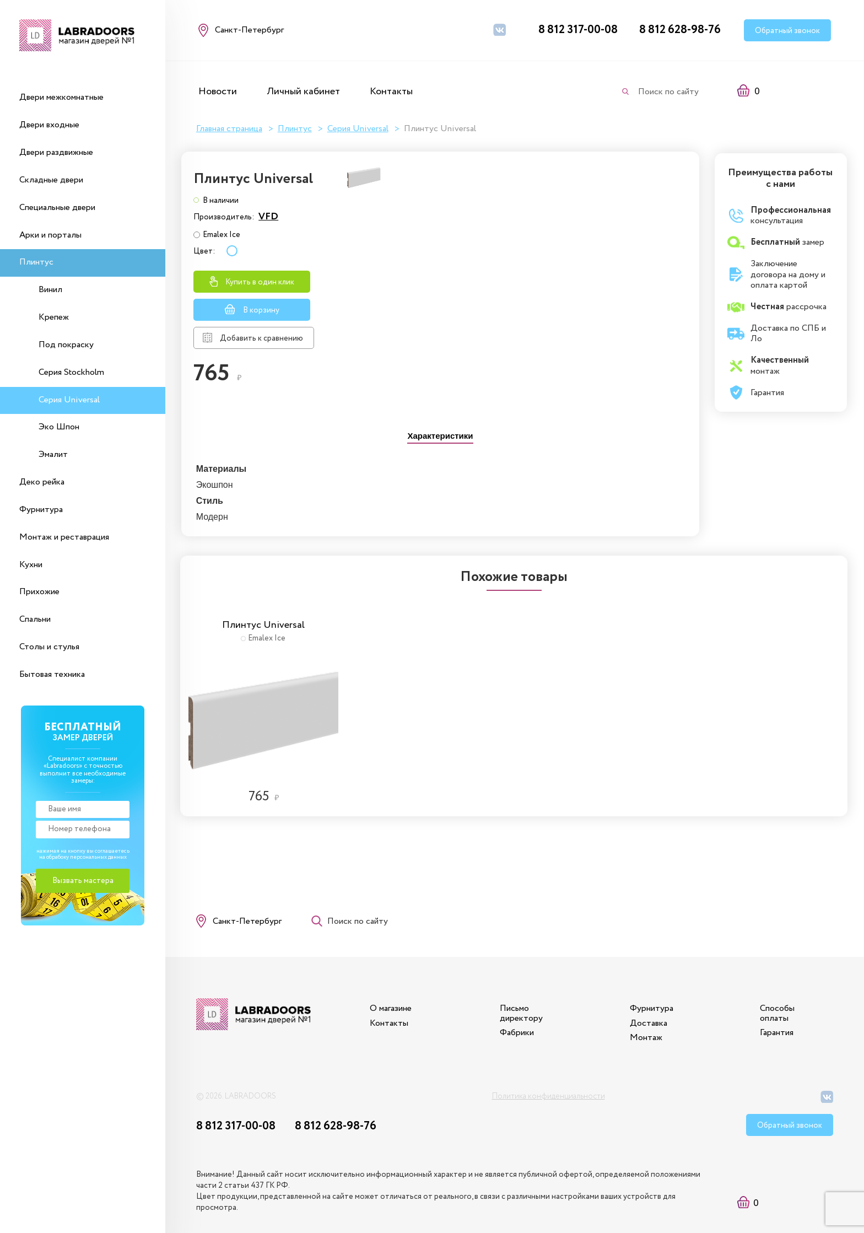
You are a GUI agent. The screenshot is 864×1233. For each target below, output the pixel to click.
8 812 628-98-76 (680, 30)
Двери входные (49, 125)
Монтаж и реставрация (64, 537)
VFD (608, 207)
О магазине (386, 978)
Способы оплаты (777, 983)
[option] (265, 664)
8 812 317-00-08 (578, 30)
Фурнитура (41, 509)
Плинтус (36, 262)
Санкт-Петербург (249, 885)
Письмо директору (517, 983)
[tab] (440, 428)
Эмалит (53, 454)
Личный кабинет (303, 91)
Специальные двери (57, 207)
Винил (50, 289)
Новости (217, 91)
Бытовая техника (52, 674)
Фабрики (513, 1002)
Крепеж (54, 317)
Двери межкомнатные (61, 97)
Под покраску (66, 344)
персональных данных (98, 857)
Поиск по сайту (668, 91)
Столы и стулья (49, 646)
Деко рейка (41, 482)
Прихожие (39, 591)
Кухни (30, 564)
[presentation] (440, 429)
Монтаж (644, 1007)
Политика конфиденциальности (548, 1068)
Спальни (35, 619)
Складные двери (51, 180)
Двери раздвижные (56, 152)
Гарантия (776, 1002)
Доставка (647, 993)
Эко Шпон (59, 427)
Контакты (391, 91)
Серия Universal (69, 400)
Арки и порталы (50, 235)
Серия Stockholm (71, 372)
